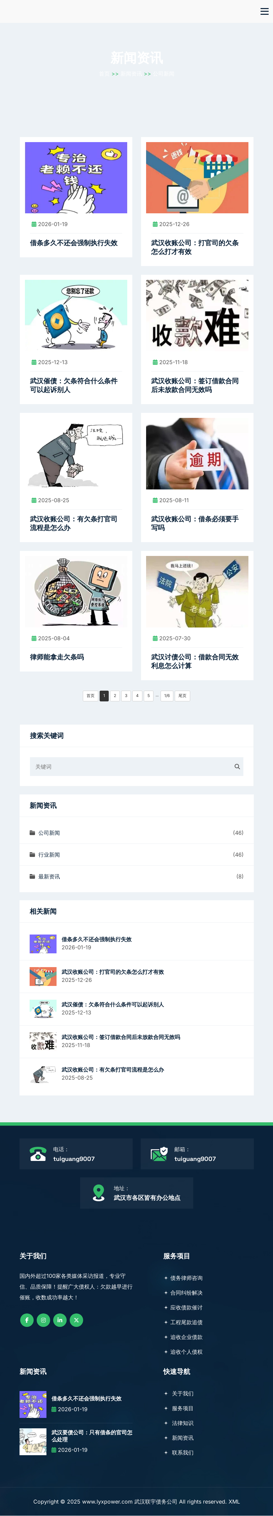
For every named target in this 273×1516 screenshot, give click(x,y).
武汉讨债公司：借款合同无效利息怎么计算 (195, 661)
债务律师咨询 (183, 1278)
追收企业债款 (183, 1337)
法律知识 (178, 1423)
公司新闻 (163, 74)
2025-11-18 (170, 362)
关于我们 (178, 1393)
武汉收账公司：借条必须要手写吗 (195, 523)
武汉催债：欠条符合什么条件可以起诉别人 (73, 386)
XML (234, 1502)
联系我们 (178, 1452)
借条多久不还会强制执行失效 (73, 243)
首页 (104, 74)
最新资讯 (45, 876)
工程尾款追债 (183, 1322)
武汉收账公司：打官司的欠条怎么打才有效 (195, 248)
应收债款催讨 (183, 1307)
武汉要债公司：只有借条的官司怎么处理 (92, 1436)
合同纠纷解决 (183, 1293)
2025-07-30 (172, 638)
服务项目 (178, 1408)
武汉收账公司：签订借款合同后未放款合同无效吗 (195, 386)
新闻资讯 (131, 74)
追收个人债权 (183, 1352)
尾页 (182, 695)
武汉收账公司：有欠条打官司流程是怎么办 (73, 523)
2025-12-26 (171, 224)
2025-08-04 (51, 638)
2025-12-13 (50, 362)
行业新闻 (45, 855)
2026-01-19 (50, 224)
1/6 (167, 695)
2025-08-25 (50, 500)
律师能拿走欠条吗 (57, 657)
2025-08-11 (171, 500)
